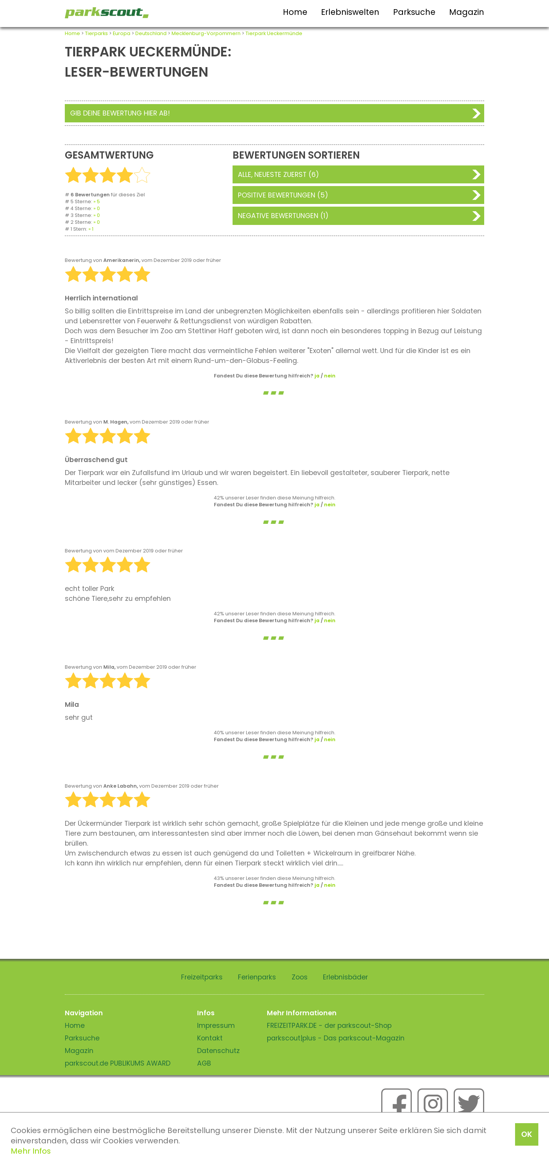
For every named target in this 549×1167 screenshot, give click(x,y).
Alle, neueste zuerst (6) (278, 174)
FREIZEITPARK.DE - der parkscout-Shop (329, 1025)
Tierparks (96, 33)
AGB (204, 1063)
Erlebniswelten (350, 12)
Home (295, 12)
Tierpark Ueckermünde (274, 33)
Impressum (216, 1025)
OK (526, 1134)
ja (317, 375)
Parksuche (414, 12)
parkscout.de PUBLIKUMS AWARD (117, 1063)
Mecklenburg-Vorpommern (206, 33)
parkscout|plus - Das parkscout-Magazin (336, 1038)
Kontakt (210, 1038)
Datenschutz (218, 1050)
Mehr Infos (31, 1151)
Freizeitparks (202, 977)
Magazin (466, 12)
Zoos (300, 977)
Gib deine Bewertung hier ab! (120, 113)
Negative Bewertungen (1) (283, 215)
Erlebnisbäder (345, 977)
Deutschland (151, 33)
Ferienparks (257, 977)
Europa (121, 33)
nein (330, 375)
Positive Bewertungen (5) (283, 195)
